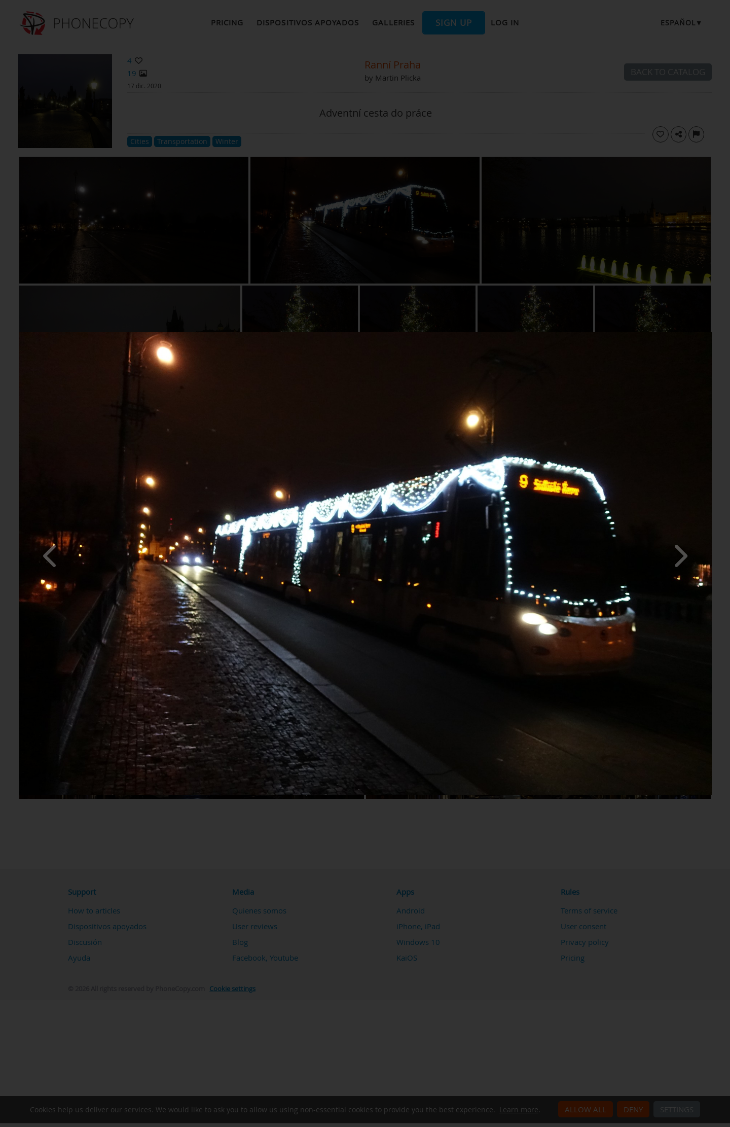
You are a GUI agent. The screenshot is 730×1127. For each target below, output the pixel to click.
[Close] (709, 334)
